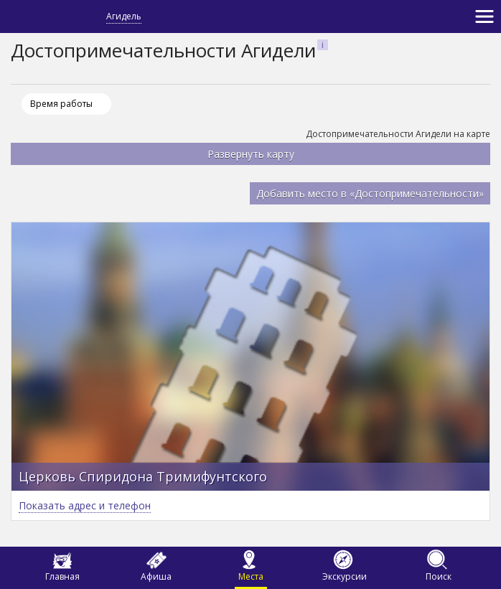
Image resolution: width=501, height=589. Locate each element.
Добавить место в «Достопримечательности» (370, 193)
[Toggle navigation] (484, 16)
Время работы (61, 104)
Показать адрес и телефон (85, 505)
